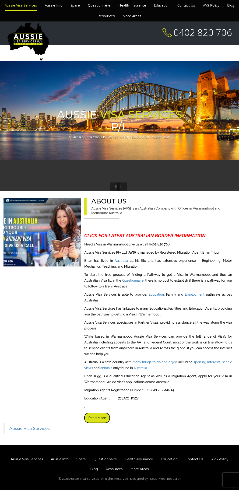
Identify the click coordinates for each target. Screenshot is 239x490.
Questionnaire (99, 5)
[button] (115, 186)
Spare (75, 5)
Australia (121, 260)
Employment (194, 294)
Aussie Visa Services (21, 5)
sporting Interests (206, 362)
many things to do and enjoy (154, 362)
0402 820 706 (203, 32)
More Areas (132, 16)
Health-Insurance (132, 5)
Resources (106, 16)
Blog (230, 5)
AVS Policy (211, 5)
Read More (97, 418)
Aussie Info (54, 5)
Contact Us (186, 5)
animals (106, 368)
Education (161, 5)
